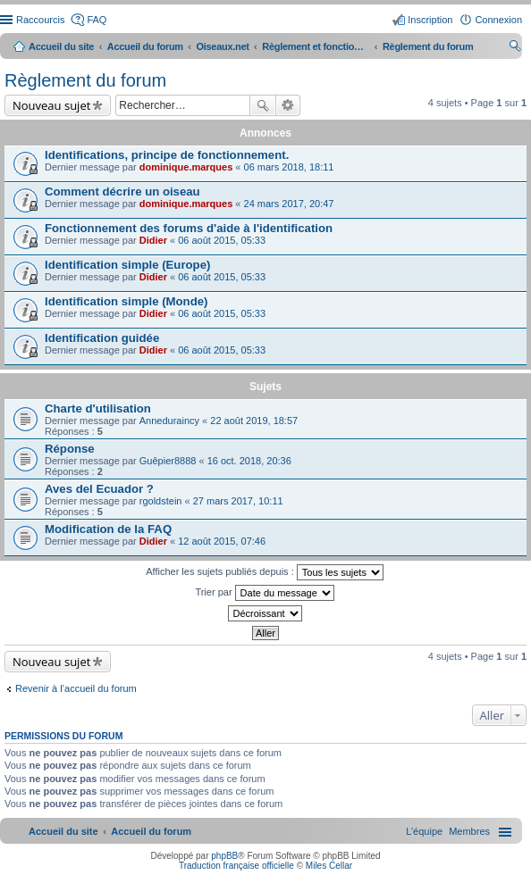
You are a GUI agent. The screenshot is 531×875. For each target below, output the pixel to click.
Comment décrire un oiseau (122, 191)
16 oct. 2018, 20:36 (249, 460)
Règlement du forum (85, 80)
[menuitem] (469, 831)
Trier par (264, 593)
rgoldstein (160, 501)
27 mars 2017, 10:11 (238, 501)
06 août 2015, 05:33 (222, 240)
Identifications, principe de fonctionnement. (167, 155)
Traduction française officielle (236, 866)
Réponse (70, 448)
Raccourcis (40, 19)
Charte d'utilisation (98, 408)
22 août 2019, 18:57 (254, 420)
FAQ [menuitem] (96, 19)
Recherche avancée (288, 105)
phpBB (224, 856)
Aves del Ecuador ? (99, 489)
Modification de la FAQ (108, 529)
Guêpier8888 (168, 460)
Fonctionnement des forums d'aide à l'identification (189, 228)
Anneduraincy (169, 420)
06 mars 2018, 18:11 (289, 167)
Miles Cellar (329, 866)
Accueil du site (61, 46)
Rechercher (262, 105)
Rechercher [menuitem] (515, 48)
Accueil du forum (145, 46)
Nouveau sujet (51, 105)
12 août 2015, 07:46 (222, 541)
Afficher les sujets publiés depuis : (265, 572)
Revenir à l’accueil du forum (76, 688)
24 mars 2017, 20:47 (289, 203)
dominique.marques (186, 167)
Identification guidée (102, 338)
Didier (153, 240)
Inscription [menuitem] (430, 19)
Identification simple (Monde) (126, 301)
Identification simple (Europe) (127, 264)
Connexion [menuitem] (498, 19)
